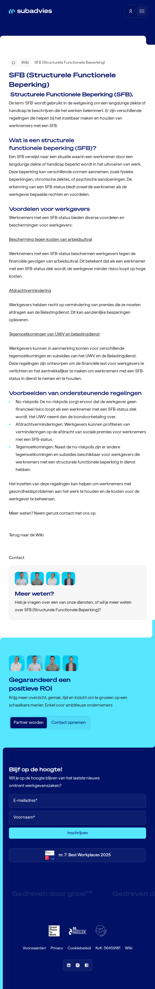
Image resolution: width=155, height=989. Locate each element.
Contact (16, 557)
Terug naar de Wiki (26, 535)
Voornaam (24, 817)
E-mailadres (25, 800)
